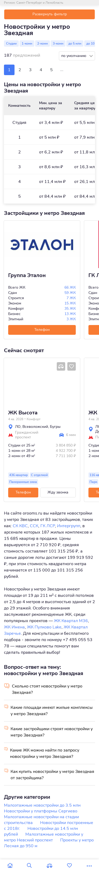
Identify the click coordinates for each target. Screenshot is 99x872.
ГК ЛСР (47, 526)
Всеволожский (35, 426)
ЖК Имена (14, 627)
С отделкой (39, 475)
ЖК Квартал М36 (71, 621)
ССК (34, 526)
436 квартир (18, 475)
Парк (93, 482)
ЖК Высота (22, 413)
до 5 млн (74, 43)
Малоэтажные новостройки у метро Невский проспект (43, 837)
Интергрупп (68, 526)
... (61, 69)
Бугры (55, 426)
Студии (11, 43)
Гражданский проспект (26, 435)
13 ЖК (70, 313)
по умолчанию (74, 55)
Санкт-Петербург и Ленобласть (39, 3)
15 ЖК (70, 303)
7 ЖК (71, 298)
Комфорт (33, 419)
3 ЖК (71, 319)
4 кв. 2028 (15, 419)
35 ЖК (70, 308)
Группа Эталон (27, 275)
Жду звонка (58, 492)
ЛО (18, 426)
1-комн (27, 43)
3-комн (58, 43)
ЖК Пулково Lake (44, 627)
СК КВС (20, 526)
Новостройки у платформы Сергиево (40, 811)
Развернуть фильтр (49, 14)
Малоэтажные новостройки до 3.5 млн (42, 805)
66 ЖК (70, 287)
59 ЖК (70, 292)
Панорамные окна (23, 482)
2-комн (42, 43)
